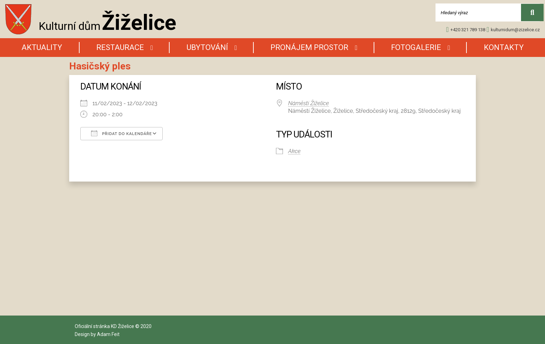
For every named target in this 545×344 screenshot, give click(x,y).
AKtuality (42, 47)
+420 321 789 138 (465, 29)
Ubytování (207, 47)
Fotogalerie (416, 47)
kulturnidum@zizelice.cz (513, 29)
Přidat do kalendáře (121, 133)
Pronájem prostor (309, 47)
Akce (294, 151)
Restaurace (120, 47)
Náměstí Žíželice (308, 103)
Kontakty (504, 47)
